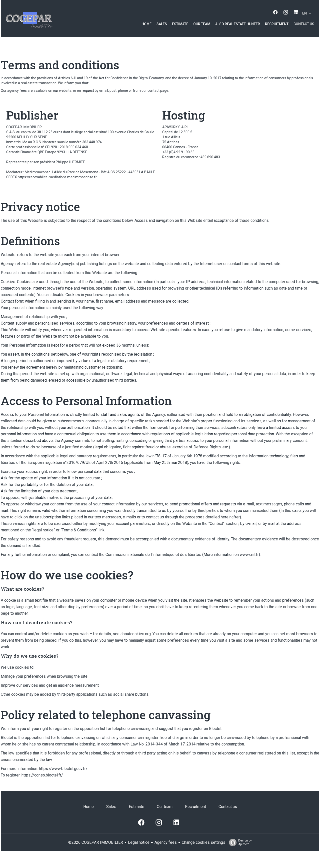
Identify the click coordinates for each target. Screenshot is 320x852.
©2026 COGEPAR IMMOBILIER (95, 842)
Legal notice (139, 842)
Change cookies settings (203, 842)
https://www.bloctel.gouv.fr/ (63, 768)
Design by (239, 842)
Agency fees (165, 842)
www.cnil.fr (249, 554)
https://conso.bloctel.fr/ (42, 775)
